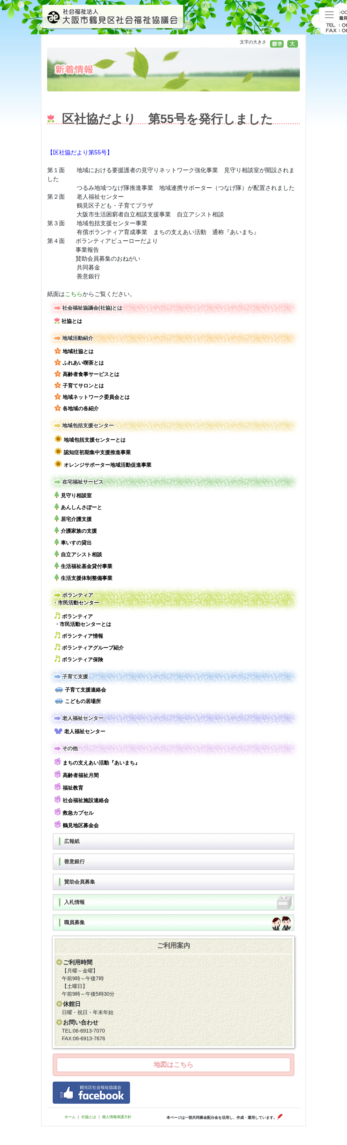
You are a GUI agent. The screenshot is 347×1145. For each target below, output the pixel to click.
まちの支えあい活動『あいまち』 (97, 762)
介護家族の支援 (76, 530)
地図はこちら (173, 1064)
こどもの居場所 (78, 701)
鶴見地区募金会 (77, 824)
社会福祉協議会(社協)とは (87, 308)
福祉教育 (69, 787)
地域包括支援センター (83, 425)
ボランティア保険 (79, 658)
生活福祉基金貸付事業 (83, 565)
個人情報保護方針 (117, 1117)
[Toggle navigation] (329, 14)
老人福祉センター (78, 718)
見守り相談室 (73, 494)
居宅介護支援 (73, 518)
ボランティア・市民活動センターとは (83, 619)
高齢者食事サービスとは (87, 373)
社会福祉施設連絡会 (82, 799)
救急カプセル (74, 812)
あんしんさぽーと (78, 506)
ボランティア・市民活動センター (76, 598)
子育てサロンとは (79, 385)
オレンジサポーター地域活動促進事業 (103, 464)
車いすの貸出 (73, 542)
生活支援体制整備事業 (83, 577)
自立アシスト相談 (78, 553)
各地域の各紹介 (77, 408)
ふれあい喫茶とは (79, 362)
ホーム (70, 1117)
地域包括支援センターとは (90, 439)
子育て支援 (70, 677)
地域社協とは (74, 351)
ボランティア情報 (79, 635)
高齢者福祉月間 (77, 774)
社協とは (68, 320)
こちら (74, 294)
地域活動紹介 (73, 338)
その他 (65, 748)
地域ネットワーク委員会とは (92, 396)
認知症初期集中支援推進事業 (93, 451)
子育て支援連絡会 (80, 690)
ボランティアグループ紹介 (89, 647)
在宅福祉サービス (78, 482)
